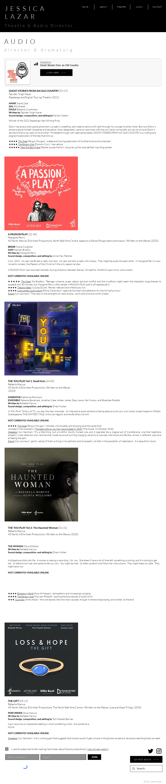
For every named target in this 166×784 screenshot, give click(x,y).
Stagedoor (13, 431)
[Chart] (36, 64)
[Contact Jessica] (146, 759)
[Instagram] (158, 751)
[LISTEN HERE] (56, 72)
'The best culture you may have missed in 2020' (58, 428)
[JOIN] (94, 757)
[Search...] (146, 768)
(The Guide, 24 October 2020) (97, 428)
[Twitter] (150, 751)
